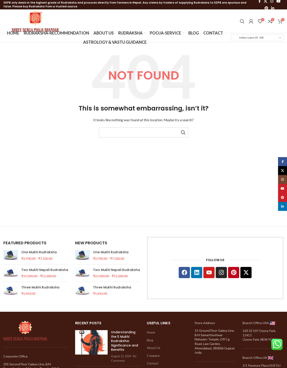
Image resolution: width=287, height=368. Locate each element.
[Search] (242, 21)
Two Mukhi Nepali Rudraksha (44, 270)
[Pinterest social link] (266, 8)
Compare (153, 355)
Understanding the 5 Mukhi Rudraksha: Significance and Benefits (124, 341)
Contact (153, 363)
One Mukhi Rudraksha (39, 252)
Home (151, 332)
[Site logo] (35, 21)
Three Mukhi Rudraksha (40, 287)
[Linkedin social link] (273, 8)
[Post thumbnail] (91, 346)
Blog (150, 340)
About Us (153, 348)
